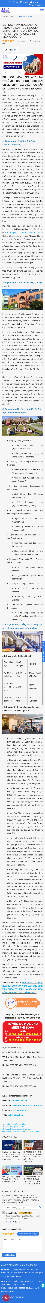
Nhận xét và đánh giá (11, 1229)
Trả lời (8, 1222)
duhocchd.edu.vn (19, 1101)
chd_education (19, 1110)
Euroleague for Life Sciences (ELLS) (23, 233)
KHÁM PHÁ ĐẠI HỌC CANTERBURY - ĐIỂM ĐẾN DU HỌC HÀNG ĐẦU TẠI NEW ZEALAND (33, 1157)
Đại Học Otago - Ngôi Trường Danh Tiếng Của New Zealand (11, 1179)
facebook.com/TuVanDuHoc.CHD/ (27, 1105)
